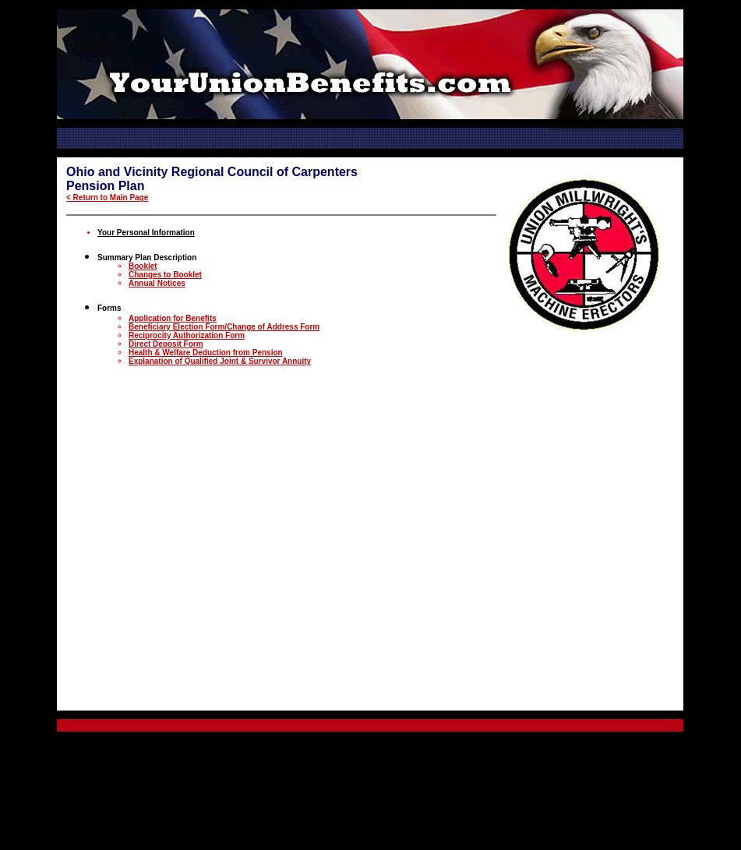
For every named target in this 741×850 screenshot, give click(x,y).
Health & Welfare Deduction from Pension (206, 352)
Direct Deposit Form (166, 344)
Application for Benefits (173, 318)
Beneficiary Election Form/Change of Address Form (224, 327)
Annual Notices (157, 283)
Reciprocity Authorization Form (187, 335)
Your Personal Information (146, 232)
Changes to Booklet (165, 274)
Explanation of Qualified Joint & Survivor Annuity (220, 361)
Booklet (143, 266)
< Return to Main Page (107, 197)
